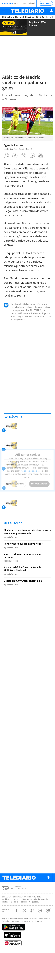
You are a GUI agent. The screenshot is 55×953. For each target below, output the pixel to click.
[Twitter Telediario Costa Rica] (24, 910)
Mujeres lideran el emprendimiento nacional (23, 555)
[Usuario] (51, 10)
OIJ (16, 3)
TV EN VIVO (46, 3)
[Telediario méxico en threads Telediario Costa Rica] (40, 910)
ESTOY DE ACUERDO (39, 481)
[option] (27, 124)
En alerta (46, 17)
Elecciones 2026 (33, 17)
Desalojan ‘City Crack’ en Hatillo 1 (23, 581)
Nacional (19, 17)
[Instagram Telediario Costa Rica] (32, 910)
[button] (6, 155)
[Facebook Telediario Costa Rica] (16, 910)
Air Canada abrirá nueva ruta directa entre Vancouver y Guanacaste (27, 532)
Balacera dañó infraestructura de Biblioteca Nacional (22, 569)
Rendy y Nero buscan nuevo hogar (23, 544)
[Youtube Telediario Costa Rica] (48, 910)
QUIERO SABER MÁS (16, 481)
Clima (22, 3)
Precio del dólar (33, 3)
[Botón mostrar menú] (3, 10)
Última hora (8, 17)
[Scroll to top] (48, 877)
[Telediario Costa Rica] (27, 11)
